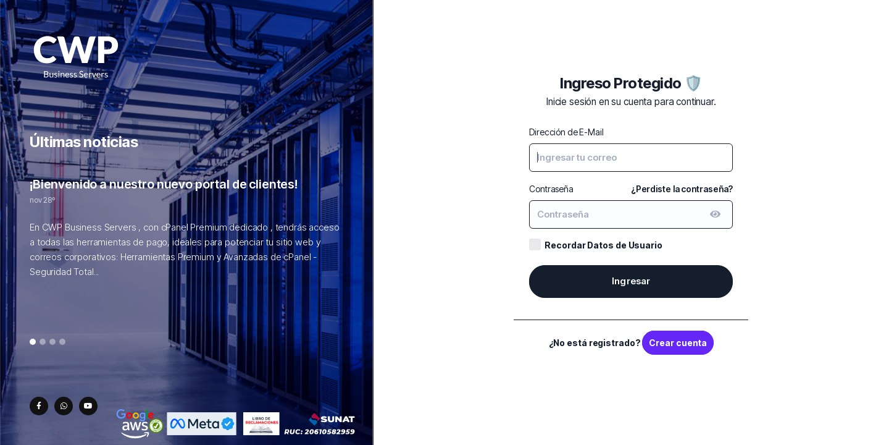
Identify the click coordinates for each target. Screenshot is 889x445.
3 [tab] (53, 342)
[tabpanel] (186, 234)
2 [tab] (42, 342)
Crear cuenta (678, 342)
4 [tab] (62, 342)
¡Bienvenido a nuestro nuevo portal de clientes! (164, 184)
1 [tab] (33, 342)
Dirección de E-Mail (566, 132)
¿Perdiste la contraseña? (682, 189)
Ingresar (631, 281)
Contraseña (551, 189)
